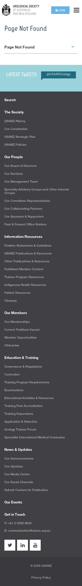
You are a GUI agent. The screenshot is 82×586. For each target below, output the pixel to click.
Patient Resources (17, 292)
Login (60, 10)
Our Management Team (21, 181)
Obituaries (11, 345)
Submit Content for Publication (26, 490)
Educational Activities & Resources (29, 398)
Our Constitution (16, 129)
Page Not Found (39, 46)
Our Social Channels (18, 482)
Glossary (10, 300)
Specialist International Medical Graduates (34, 437)
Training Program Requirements (26, 382)
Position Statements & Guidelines (27, 245)
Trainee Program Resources (24, 277)
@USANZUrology (58, 74)
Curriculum (12, 374)
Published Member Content (23, 269)
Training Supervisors (18, 413)
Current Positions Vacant (22, 329)
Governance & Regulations (23, 366)
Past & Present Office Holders (25, 224)
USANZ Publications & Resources (28, 253)
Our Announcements (18, 458)
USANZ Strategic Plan (19, 136)
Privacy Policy (41, 577)
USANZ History (14, 121)
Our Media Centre (17, 474)
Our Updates (13, 466)
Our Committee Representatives (27, 200)
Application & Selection (20, 421)
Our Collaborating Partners (23, 208)
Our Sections (13, 173)
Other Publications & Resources (26, 261)
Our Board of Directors (20, 166)
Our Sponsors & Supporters (24, 216)
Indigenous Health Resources (25, 285)
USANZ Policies (15, 144)
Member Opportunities (20, 337)
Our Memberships (17, 321)
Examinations (13, 390)
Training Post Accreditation (23, 406)
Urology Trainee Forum (20, 429)
